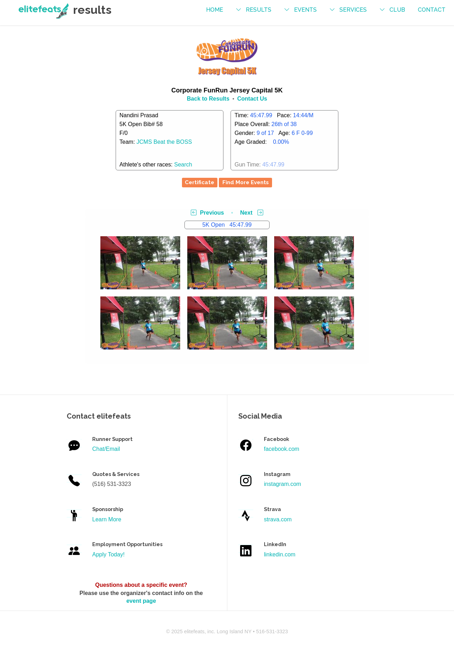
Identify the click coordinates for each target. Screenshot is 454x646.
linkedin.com (279, 554)
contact (431, 9)
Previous (207, 213)
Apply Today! (108, 554)
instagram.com (282, 484)
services (353, 9)
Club (397, 9)
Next (251, 213)
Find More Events (245, 182)
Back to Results (208, 99)
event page (141, 601)
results (258, 9)
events (305, 9)
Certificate (199, 182)
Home (214, 9)
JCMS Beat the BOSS (164, 142)
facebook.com (281, 449)
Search (183, 165)
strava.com (278, 519)
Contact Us (252, 99)
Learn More (106, 519)
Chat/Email (106, 449)
